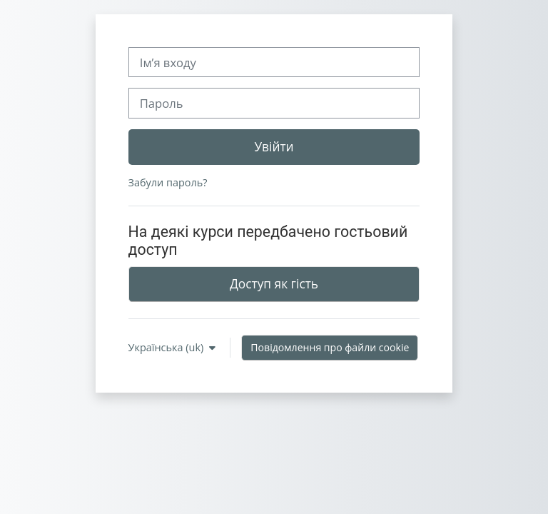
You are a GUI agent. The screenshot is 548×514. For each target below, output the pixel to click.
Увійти (273, 146)
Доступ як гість (274, 283)
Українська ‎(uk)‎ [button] (167, 347)
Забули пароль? (168, 182)
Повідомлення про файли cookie (329, 347)
